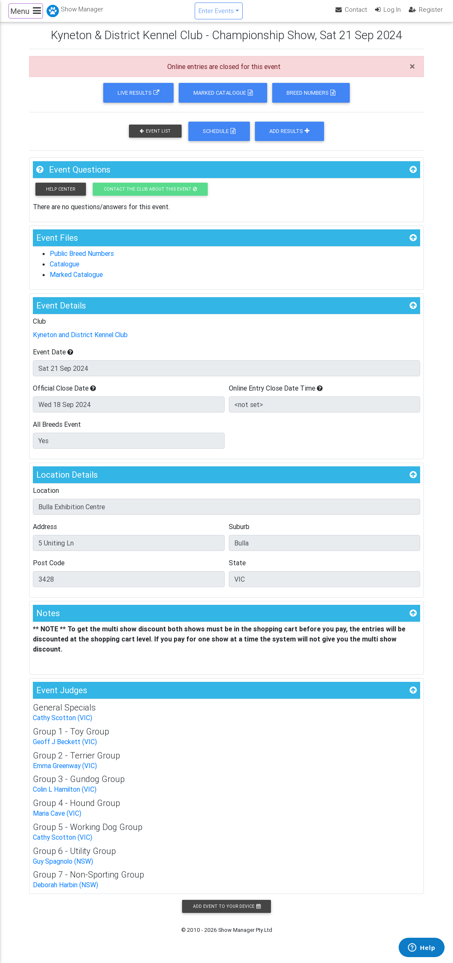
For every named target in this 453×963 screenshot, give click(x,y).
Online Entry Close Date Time (276, 394)
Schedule (219, 138)
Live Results (138, 100)
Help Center (60, 196)
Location (46, 496)
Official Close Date (64, 394)
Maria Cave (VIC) (57, 818)
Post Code (48, 568)
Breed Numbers (311, 100)
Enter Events (216, 14)
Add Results (289, 138)
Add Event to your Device (226, 909)
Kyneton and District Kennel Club (81, 341)
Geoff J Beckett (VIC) (65, 747)
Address (45, 532)
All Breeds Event (57, 430)
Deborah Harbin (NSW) (66, 888)
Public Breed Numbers (82, 260)
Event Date (53, 358)
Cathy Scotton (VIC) (63, 723)
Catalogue (65, 270)
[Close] (412, 74)
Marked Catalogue (223, 100)
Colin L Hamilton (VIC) (65, 794)
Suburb (239, 532)
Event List (155, 138)
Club (39, 327)
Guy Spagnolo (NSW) (63, 865)
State (237, 568)
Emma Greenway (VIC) (65, 770)
